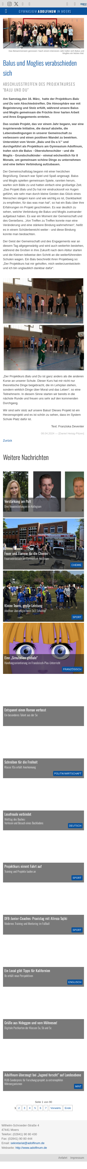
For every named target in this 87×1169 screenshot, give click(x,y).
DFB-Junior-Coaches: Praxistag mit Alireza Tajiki (35, 918)
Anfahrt (62, 1157)
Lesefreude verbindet (17, 814)
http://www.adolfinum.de (31, 1147)
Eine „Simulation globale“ (21, 657)
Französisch (72, 669)
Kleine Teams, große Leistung (23, 605)
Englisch (74, 982)
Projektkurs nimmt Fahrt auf (23, 866)
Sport (77, 617)
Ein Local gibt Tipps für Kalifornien (27, 970)
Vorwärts (55, 1108)
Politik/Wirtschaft (67, 773)
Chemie (76, 565)
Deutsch (75, 825)
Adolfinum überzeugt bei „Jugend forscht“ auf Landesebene (42, 1074)
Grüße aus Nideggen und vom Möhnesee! (30, 1022)
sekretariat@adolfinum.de (28, 1143)
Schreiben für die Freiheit (21, 761)
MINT (78, 1086)
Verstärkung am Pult (17, 501)
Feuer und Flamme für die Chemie (26, 553)
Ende (68, 1108)
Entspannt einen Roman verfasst (25, 709)
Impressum (77, 1157)
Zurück (7, 440)
